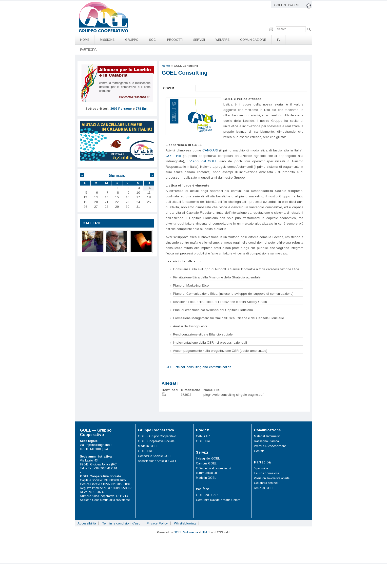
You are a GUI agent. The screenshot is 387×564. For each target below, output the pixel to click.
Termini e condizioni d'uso (121, 523)
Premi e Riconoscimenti (270, 446)
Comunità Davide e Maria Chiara (218, 500)
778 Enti (142, 108)
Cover (168, 88)
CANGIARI (210, 150)
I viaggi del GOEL (208, 458)
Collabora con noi (266, 483)
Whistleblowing (185, 523)
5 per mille (261, 468)
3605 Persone (121, 108)
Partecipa (88, 49)
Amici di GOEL (264, 488)
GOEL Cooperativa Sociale (156, 441)
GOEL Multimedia (186, 532)
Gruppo (131, 40)
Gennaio (117, 175)
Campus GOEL (206, 463)
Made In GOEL (206, 478)
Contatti (259, 451)
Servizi (199, 40)
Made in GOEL (148, 446)
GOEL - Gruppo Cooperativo (157, 436)
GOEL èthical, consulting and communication (198, 367)
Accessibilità (86, 523)
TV (278, 40)
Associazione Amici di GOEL (157, 461)
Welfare (222, 40)
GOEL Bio (173, 156)
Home (84, 40)
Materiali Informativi (267, 436)
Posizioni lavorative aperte (272, 478)
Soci (152, 40)
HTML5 (205, 532)
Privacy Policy (157, 523)
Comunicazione (253, 40)
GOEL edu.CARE (208, 495)
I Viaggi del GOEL (202, 161)
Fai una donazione (266, 473)
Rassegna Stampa (266, 441)
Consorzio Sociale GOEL (155, 456)
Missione (107, 40)
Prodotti (175, 40)
